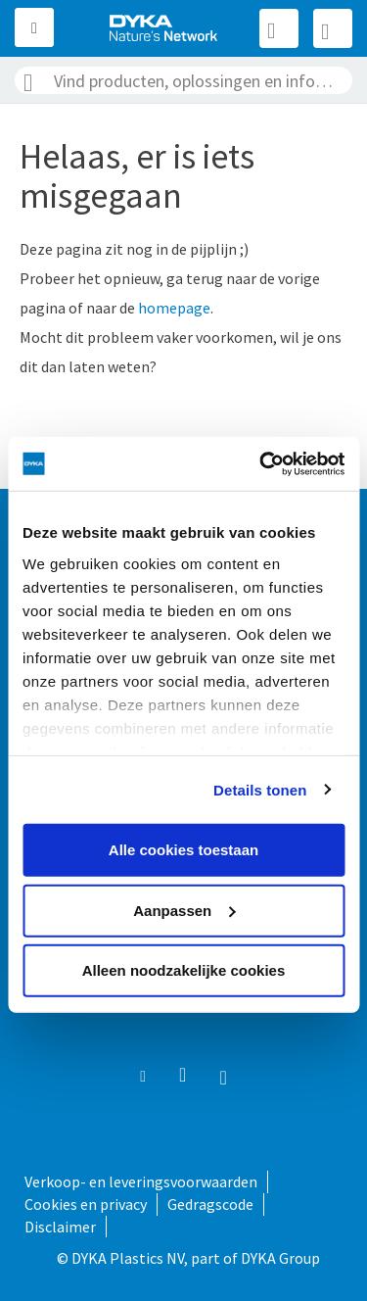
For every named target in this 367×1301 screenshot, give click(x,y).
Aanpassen (184, 909)
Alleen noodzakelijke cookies (184, 970)
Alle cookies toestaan (183, 850)
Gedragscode (210, 1204)
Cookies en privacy (85, 1204)
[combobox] (183, 80)
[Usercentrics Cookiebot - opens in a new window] (261, 463)
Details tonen (259, 789)
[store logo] (164, 28)
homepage (174, 307)
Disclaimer (60, 1226)
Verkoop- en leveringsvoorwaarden (140, 1181)
